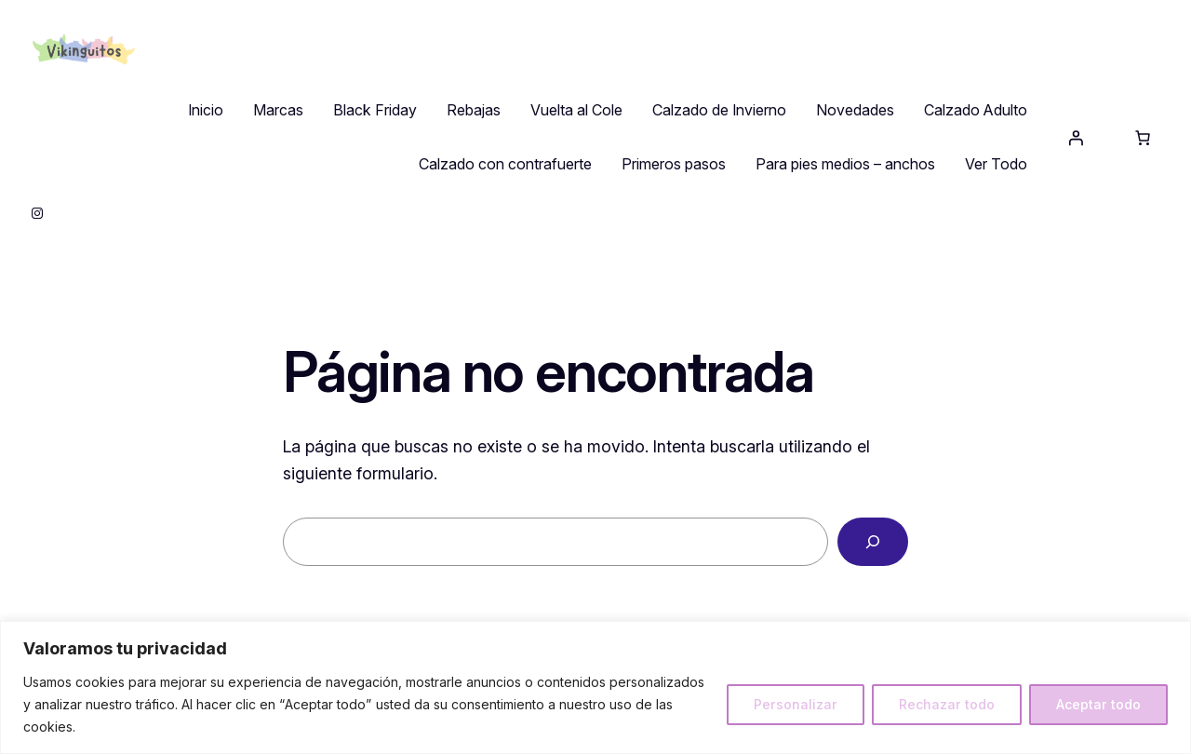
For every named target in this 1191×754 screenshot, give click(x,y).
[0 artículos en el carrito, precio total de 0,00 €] (1142, 137)
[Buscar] (872, 542)
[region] (595, 687)
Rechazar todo (947, 704)
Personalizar (795, 704)
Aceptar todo (1098, 704)
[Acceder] (1075, 137)
